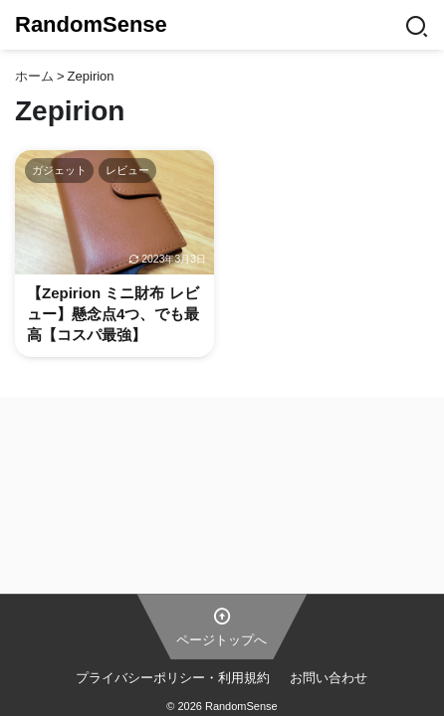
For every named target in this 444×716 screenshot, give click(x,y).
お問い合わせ (328, 677)
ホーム (34, 76)
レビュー (127, 170)
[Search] (416, 25)
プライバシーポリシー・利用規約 (173, 677)
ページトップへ (221, 625)
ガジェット (59, 170)
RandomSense (91, 24)
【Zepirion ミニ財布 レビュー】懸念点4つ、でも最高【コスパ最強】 (113, 313)
